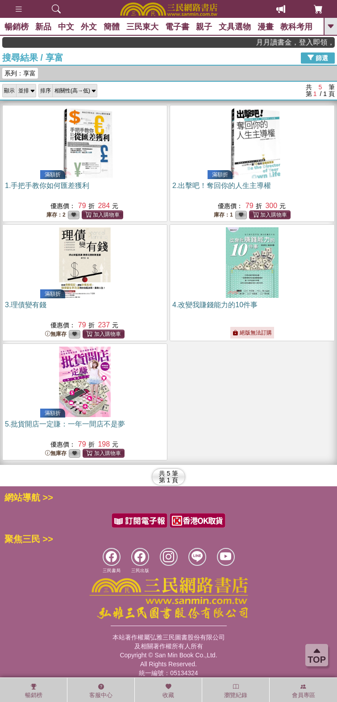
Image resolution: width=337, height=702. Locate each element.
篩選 (318, 57)
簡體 (112, 26)
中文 (66, 26)
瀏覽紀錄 (235, 690)
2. (221, 185)
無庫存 (56, 334)
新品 (43, 26)
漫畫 (266, 26)
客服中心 (100, 690)
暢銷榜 (16, 26)
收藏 (168, 690)
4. (215, 305)
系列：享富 (20, 73)
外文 (89, 26)
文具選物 (235, 26)
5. (65, 424)
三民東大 (142, 26)
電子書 (177, 26)
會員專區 (303, 690)
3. (25, 305)
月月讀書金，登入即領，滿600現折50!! (303, 42)
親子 (204, 26)
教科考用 (296, 26)
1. (47, 185)
